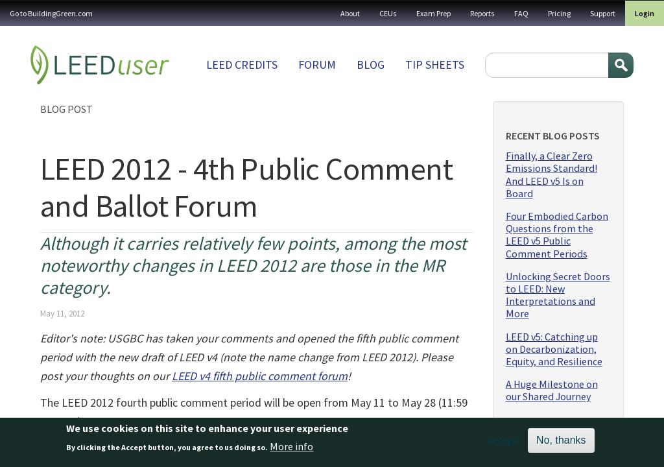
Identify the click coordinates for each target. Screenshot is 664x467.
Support (602, 13)
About (350, 13)
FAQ (521, 13)
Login (644, 13)
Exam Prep (433, 13)
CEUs (388, 13)
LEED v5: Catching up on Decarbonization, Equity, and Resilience (554, 349)
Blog (371, 64)
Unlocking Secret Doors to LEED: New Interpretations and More (558, 295)
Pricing (559, 13)
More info (291, 449)
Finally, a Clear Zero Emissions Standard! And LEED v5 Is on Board (551, 175)
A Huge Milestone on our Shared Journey (552, 390)
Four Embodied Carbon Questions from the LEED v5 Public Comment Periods (557, 235)
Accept (502, 443)
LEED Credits (242, 64)
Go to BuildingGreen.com (51, 13)
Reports (482, 13)
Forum (317, 64)
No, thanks (561, 442)
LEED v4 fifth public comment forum (260, 375)
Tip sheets (434, 64)
